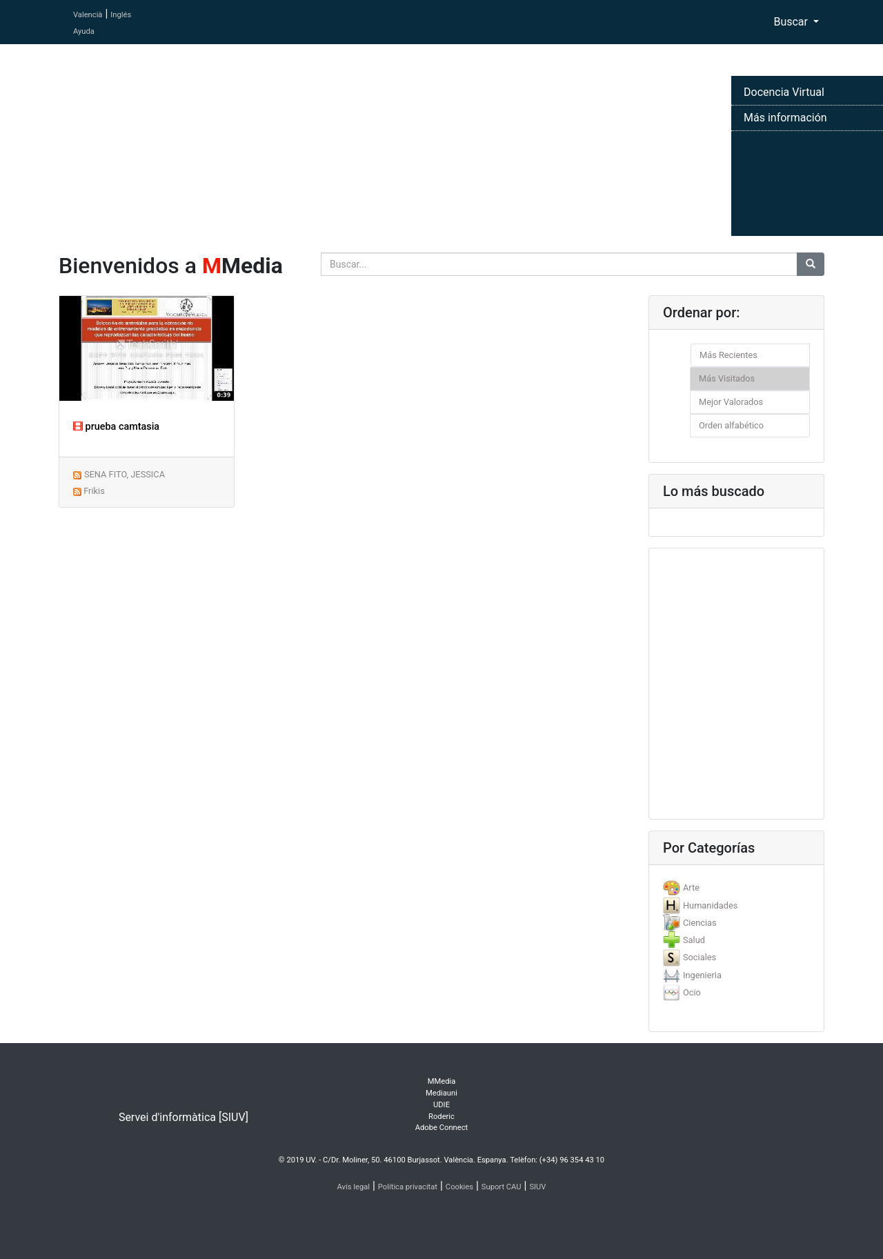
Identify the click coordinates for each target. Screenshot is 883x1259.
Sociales (699, 957)
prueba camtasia (116, 427)
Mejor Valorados (731, 402)
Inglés (120, 14)
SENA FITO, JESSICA (124, 474)
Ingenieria (702, 975)
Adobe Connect (441, 1127)
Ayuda (84, 31)
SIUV (537, 1186)
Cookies (459, 1186)
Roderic (441, 1116)
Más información (785, 117)
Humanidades (710, 905)
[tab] (736, 887)
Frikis (94, 491)
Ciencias (700, 923)
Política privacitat (407, 1186)
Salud (694, 940)
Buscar (792, 21)
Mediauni (441, 1093)
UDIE (441, 1104)
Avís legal (353, 1186)
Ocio (692, 992)
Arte (691, 887)
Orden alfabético (731, 425)
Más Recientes (728, 355)
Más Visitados (727, 378)
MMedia (442, 1081)
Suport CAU (502, 1186)
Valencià (87, 14)
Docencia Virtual (784, 92)
